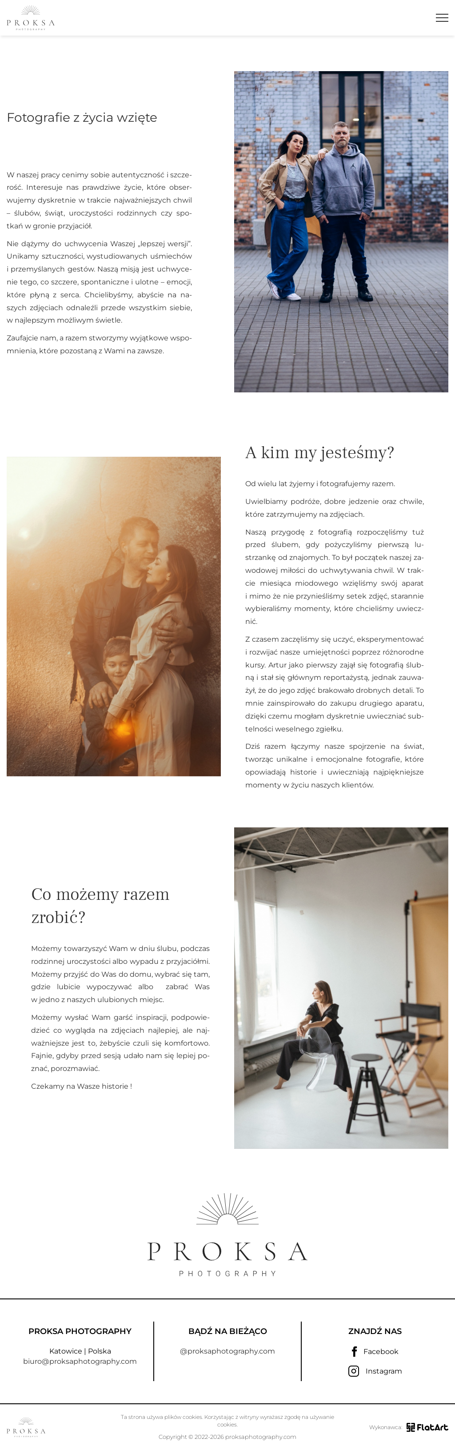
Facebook (375, 1351)
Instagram (375, 1371)
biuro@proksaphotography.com (80, 1361)
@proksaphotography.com (227, 1351)
